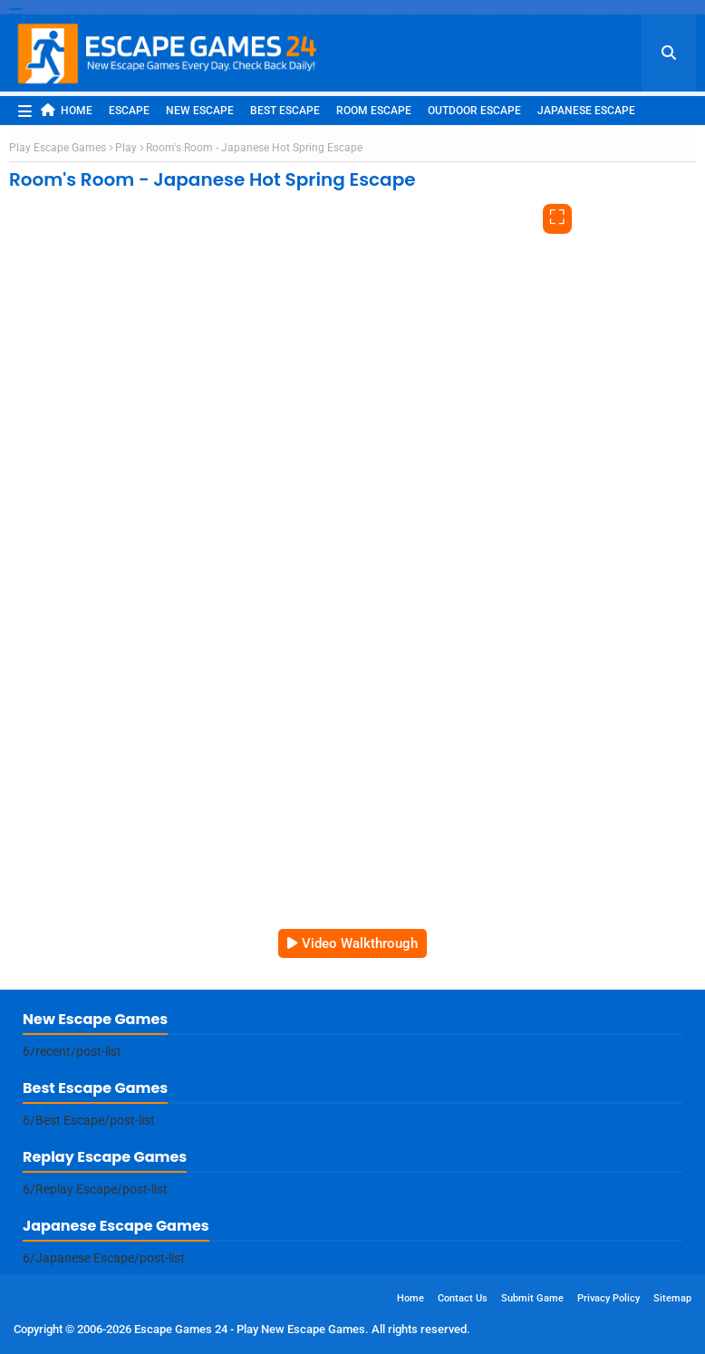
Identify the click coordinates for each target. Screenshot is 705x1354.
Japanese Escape (586, 110)
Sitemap (672, 1298)
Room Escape (373, 110)
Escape (129, 110)
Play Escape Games (57, 147)
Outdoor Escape (474, 110)
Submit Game (532, 1298)
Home (66, 110)
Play (126, 147)
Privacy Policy (608, 1298)
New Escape (200, 110)
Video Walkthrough (360, 943)
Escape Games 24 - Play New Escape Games (249, 1329)
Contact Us (463, 1298)
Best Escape (285, 110)
